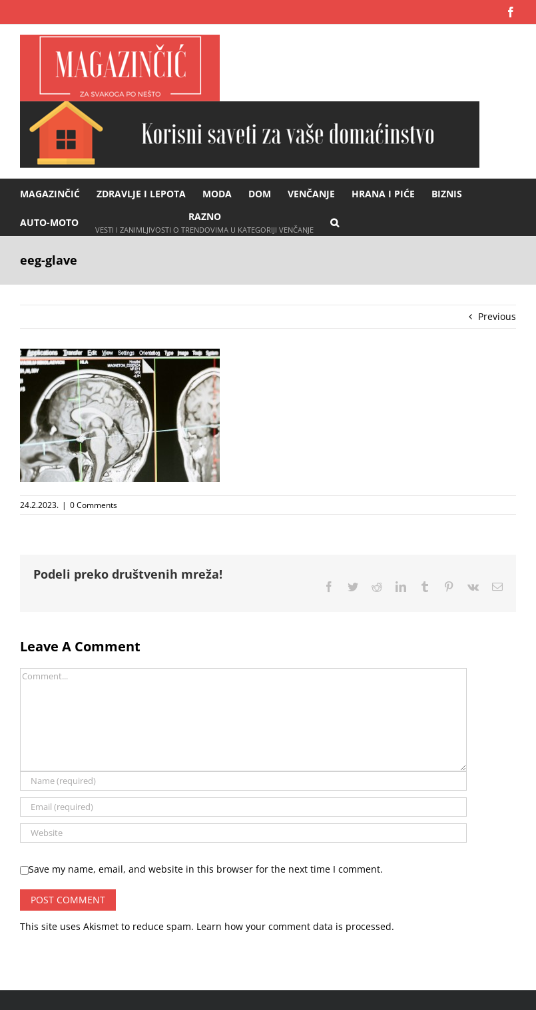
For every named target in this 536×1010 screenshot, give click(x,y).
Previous (497, 316)
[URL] (243, 833)
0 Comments (93, 505)
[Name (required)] (243, 781)
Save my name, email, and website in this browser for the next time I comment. (206, 869)
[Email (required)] (243, 807)
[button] (334, 221)
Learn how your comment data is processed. (295, 926)
